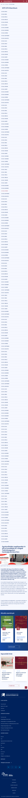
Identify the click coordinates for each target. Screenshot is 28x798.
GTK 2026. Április (4, 16)
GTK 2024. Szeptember (5, 67)
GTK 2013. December (5, 410)
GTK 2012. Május (4, 472)
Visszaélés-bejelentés (14, 785)
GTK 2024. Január (4, 89)
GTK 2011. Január (4, 509)
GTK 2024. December (5, 59)
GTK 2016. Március (4, 330)
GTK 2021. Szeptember (5, 164)
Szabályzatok (3, 710)
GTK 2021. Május (4, 172)
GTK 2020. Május (4, 204)
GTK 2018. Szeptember (5, 257)
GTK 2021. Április (4, 174)
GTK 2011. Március (4, 506)
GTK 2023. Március (4, 115)
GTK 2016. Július (4, 319)
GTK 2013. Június (4, 431)
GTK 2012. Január (4, 482)
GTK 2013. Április (4, 439)
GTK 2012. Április (4, 474)
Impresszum (14, 790)
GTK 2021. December (5, 156)
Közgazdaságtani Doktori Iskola (5, 719)
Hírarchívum (6, 4)
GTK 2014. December (5, 370)
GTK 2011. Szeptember (5, 493)
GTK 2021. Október (4, 161)
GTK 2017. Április (4, 300)
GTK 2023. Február (4, 118)
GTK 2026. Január (4, 24)
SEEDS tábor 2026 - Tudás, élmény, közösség (6, 634)
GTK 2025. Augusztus (5, 38)
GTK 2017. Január (4, 308)
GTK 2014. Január (4, 407)
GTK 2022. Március (4, 148)
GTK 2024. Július (4, 73)
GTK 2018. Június (4, 265)
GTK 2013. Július (4, 426)
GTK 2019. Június (4, 233)
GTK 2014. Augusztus (5, 386)
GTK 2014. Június (4, 391)
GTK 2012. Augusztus (5, 463)
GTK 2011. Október (4, 490)
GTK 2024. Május (4, 78)
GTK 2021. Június (4, 169)
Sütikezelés (14, 779)
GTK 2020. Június (4, 201)
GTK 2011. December (5, 485)
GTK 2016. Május (4, 324)
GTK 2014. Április (4, 397)
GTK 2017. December (5, 281)
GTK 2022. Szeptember (5, 132)
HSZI (1, 738)
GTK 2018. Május (4, 268)
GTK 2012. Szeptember (5, 461)
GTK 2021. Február (4, 180)
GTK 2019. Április (4, 239)
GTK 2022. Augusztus (5, 134)
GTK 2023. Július (4, 105)
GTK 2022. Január (4, 153)
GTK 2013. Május (4, 437)
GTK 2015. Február (4, 364)
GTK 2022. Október (4, 129)
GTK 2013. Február (4, 447)
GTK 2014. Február (4, 402)
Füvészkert (2, 747)
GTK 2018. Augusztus (5, 260)
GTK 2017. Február (4, 306)
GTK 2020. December (5, 185)
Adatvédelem (14, 782)
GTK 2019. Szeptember (5, 225)
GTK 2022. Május (4, 142)
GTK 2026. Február (4, 22)
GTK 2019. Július (4, 231)
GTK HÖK (2, 753)
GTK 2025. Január (4, 57)
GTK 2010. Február (4, 536)
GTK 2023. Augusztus (5, 102)
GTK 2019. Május (4, 236)
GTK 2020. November (5, 188)
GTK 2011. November (5, 488)
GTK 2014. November (5, 372)
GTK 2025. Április (4, 49)
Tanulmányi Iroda (3, 717)
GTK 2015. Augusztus (5, 348)
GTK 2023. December (5, 91)
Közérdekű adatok (14, 787)
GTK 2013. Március (4, 442)
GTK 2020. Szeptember (5, 193)
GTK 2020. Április (4, 206)
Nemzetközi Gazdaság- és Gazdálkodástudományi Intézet (10, 723)
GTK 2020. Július (4, 198)
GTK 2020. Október (11, 4)
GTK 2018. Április (4, 271)
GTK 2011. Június (4, 498)
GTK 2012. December (5, 453)
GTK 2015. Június (4, 354)
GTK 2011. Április (4, 504)
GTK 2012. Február (4, 480)
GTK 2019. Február (4, 244)
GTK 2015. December (5, 338)
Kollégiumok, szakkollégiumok (5, 756)
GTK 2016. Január (4, 335)
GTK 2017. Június (4, 295)
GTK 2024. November (5, 62)
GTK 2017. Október (4, 287)
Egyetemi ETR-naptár (4, 706)
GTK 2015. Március (4, 362)
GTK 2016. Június (4, 322)
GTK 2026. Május (4, 14)
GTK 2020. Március (4, 209)
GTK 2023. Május (4, 110)
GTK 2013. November (5, 415)
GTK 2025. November (5, 30)
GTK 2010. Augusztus (5, 522)
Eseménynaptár (12, 646)
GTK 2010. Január (4, 538)
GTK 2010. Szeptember (5, 520)
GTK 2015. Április (4, 359)
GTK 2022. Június (4, 140)
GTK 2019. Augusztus (5, 228)
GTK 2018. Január (4, 279)
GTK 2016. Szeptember (5, 314)
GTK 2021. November (5, 158)
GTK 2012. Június (4, 469)
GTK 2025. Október (4, 32)
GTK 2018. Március (4, 273)
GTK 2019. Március (4, 241)
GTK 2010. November (5, 514)
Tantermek (2, 708)
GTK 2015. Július (4, 351)
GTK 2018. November (5, 252)
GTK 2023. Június (4, 107)
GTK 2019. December (5, 217)
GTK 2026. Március (4, 19)
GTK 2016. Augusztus (5, 316)
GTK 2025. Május (4, 46)
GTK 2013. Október (4, 418)
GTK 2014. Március (4, 399)
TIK (1, 745)
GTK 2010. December (5, 512)
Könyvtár (2, 736)
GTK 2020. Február (4, 212)
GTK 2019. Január (4, 247)
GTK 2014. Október (4, 375)
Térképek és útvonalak (5, 762)
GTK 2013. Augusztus (5, 423)
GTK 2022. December (5, 123)
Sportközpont (3, 743)
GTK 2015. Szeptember (5, 346)
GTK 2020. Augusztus (5, 196)
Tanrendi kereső (3, 704)
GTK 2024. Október (4, 65)
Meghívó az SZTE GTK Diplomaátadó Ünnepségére (21, 674)
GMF (1, 749)
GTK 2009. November (5, 541)
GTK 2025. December (5, 27)
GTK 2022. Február (4, 150)
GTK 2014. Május (4, 394)
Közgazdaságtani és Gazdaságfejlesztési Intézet (8, 721)
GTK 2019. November (5, 220)
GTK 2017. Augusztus (5, 292)
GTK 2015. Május (4, 356)
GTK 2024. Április (4, 81)
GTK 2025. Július (4, 40)
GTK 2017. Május (4, 297)
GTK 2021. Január (4, 182)
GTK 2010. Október (4, 517)
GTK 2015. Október (4, 343)
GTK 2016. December (5, 311)
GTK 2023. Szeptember (5, 99)
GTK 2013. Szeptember (5, 421)
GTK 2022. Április (4, 145)
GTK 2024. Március (4, 83)
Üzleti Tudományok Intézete (5, 730)
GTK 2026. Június (4, 11)
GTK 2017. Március (4, 303)
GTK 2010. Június (4, 525)
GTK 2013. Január (4, 450)
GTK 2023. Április (4, 113)
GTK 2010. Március (4, 533)
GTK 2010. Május (4, 528)
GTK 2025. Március (4, 51)
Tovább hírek (12, 685)
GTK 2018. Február (4, 276)
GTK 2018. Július (4, 263)
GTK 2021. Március (4, 177)
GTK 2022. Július (4, 137)
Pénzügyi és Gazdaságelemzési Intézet (7, 727)
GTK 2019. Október (4, 223)
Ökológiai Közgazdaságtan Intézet (6, 725)
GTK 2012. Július (4, 466)
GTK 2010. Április (4, 530)
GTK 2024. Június (4, 75)
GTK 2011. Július (4, 496)
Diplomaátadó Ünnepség (19, 633)
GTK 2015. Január (4, 367)
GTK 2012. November (5, 455)
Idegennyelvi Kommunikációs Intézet (6, 740)
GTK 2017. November (5, 284)
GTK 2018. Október (4, 255)
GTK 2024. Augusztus (5, 70)
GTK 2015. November (5, 340)
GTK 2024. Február (4, 86)
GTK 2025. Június (4, 43)
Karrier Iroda (3, 751)
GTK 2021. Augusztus (5, 166)
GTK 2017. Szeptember (5, 289)
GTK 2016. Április (4, 327)
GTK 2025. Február (4, 54)
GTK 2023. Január (4, 121)
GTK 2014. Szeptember (5, 380)
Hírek (1, 4)
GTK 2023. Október (4, 97)
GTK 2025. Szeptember (5, 35)
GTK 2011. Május (4, 501)
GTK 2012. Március (4, 477)
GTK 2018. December (5, 249)
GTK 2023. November (5, 94)
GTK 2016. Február (4, 332)
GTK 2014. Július (4, 389)
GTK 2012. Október (4, 458)
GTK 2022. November (5, 126)
